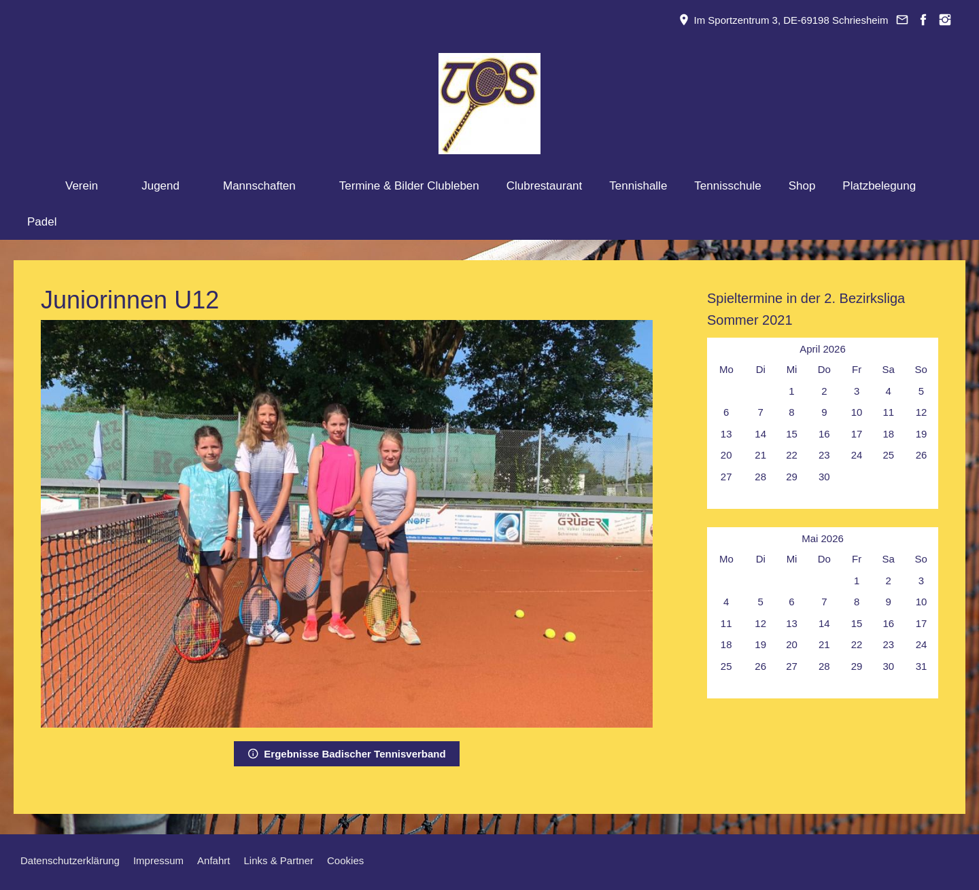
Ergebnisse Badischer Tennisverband (346, 754)
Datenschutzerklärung (70, 860)
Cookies (345, 860)
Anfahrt (213, 860)
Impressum (158, 860)
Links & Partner (278, 860)
